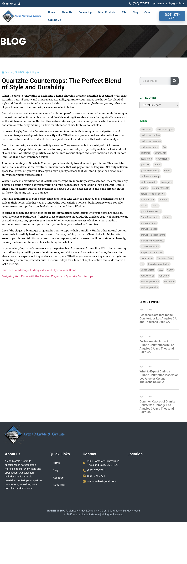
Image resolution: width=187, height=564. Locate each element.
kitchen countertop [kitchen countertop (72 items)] (154, 176)
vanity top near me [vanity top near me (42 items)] (154, 281)
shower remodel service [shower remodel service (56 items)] (157, 240)
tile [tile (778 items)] (146, 264)
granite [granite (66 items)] (162, 164)
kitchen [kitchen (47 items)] (172, 170)
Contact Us (54, 19)
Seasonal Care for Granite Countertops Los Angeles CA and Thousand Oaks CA (162, 318)
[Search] (179, 81)
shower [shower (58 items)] (171, 217)
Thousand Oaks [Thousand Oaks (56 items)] (169, 258)
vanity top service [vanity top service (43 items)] (154, 287)
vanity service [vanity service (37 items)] (152, 275)
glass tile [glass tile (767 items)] (149, 164)
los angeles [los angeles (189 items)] (171, 182)
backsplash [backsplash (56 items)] (151, 129)
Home (51, 12)
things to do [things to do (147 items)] (151, 258)
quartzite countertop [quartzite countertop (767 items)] (155, 211)
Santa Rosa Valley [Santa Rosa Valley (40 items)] (154, 217)
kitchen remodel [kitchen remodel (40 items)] (153, 182)
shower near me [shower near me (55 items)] (153, 223)
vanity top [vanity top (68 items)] (168, 275)
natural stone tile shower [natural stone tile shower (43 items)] (157, 194)
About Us (67, 12)
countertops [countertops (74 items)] (167, 158)
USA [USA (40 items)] (165, 270)
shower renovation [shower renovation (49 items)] (154, 246)
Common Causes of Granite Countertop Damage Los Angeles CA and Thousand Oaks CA (162, 407)
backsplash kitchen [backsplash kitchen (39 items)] (154, 135)
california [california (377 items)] (150, 153)
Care (147, 12)
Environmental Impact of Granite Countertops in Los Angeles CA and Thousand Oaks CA (161, 347)
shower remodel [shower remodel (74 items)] (153, 229)
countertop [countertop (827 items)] (150, 158)
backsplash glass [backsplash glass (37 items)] (169, 129)
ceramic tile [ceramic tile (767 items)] (164, 153)
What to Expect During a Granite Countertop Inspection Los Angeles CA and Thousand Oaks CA (163, 377)
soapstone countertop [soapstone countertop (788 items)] (156, 252)
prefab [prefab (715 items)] (148, 205)
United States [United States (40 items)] (152, 270)
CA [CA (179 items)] (168, 147)
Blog (135, 12)
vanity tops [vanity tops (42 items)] (173, 281)
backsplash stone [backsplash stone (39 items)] (154, 147)
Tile (124, 12)
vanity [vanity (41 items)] (175, 270)
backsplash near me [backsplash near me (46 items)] (155, 141)
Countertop (85, 12)
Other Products (106, 12)
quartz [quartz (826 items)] (159, 205)
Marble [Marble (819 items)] (148, 188)
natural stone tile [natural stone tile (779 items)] (165, 188)
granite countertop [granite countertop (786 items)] (154, 170)
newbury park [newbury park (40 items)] (152, 199)
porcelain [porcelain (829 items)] (168, 199)
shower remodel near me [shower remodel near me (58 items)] (157, 235)
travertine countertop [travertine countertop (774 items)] (163, 264)
